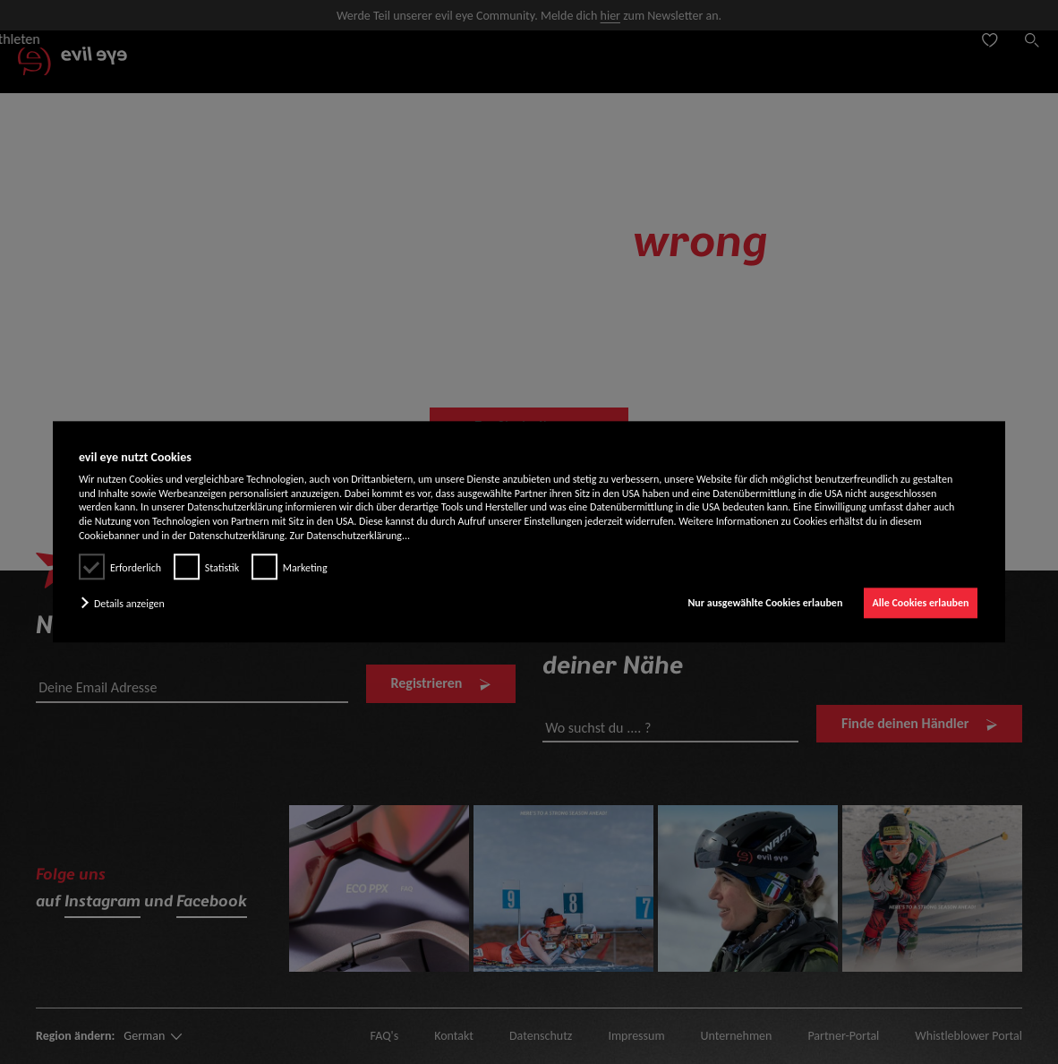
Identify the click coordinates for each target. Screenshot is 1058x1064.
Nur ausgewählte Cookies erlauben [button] (764, 602)
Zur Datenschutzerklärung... (350, 535)
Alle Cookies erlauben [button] (921, 602)
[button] (127, 604)
